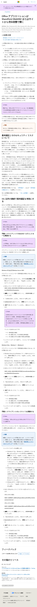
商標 (4, 602)
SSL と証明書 (24, 193)
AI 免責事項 (5, 596)
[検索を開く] (28, 2)
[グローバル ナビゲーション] (1, 2)
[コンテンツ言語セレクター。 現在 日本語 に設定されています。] (6, 593)
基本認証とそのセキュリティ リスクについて (13, 37)
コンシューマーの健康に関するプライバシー (13, 600)
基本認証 (20, 187)
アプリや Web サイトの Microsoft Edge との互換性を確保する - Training (18, 568)
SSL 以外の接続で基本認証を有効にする (12, 39)
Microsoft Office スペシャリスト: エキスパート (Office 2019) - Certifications (16, 575)
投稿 (27, 596)
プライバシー (6, 598)
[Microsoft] (18, 2)
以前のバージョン (14, 596)
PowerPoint (7, 12)
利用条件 (28, 600)
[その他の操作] (34, 12)
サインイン (33, 2)
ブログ (21, 596)
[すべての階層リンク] (3, 12)
